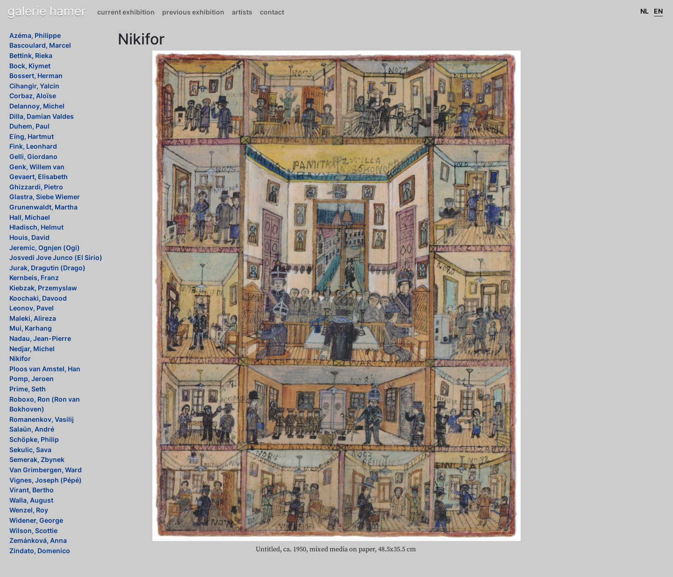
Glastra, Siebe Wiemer (44, 197)
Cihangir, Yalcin (34, 86)
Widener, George (36, 520)
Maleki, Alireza (32, 318)
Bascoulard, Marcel (40, 45)
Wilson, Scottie (33, 530)
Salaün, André (31, 429)
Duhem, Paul (29, 126)
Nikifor (20, 358)
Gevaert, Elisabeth (38, 176)
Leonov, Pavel (31, 308)
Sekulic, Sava (30, 450)
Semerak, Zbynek (36, 459)
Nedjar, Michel (32, 349)
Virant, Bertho (31, 490)
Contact (272, 12)
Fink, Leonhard (33, 146)
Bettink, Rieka (30, 55)
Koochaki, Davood (38, 298)
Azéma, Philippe (35, 35)
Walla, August (31, 500)
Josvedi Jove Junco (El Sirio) (55, 257)
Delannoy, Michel (36, 106)
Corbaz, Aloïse (32, 96)
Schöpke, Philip (34, 439)
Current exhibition (126, 12)
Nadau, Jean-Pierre (40, 338)
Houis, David (29, 237)
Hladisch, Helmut (36, 227)
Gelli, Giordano (33, 156)
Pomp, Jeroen (31, 378)
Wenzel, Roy (28, 510)
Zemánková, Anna (38, 540)
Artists (242, 12)
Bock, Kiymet (29, 66)
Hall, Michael (29, 217)
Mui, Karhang (30, 328)
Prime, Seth (27, 389)
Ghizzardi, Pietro (36, 187)
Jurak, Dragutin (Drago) (47, 268)
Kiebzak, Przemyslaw (43, 288)
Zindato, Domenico (39, 551)
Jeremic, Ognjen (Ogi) (44, 248)
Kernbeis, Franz (34, 277)
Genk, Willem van (36, 167)
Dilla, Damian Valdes (41, 116)
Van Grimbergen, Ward (45, 470)
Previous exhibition (193, 12)
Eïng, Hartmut (31, 136)
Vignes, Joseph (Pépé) (45, 480)
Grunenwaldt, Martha (43, 207)
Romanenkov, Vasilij (41, 419)
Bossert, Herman (36, 75)
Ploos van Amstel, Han (44, 369)
